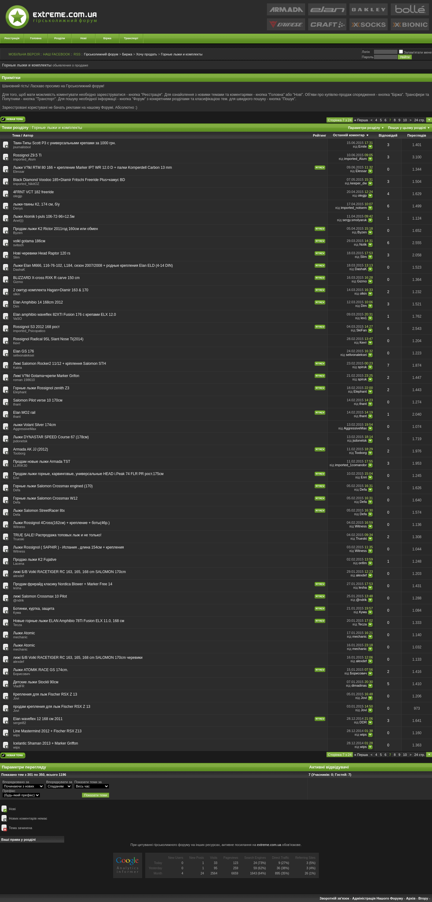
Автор (28, 135)
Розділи (59, 38)
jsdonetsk (20, 441)
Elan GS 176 (23, 351)
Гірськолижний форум (101, 54)
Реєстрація (12, 38)
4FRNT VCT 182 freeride (33, 192)
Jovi (16, 698)
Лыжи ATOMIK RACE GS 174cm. (40, 670)
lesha (17, 588)
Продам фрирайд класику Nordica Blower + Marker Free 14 (62, 584)
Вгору (423, 898)
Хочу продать (146, 54)
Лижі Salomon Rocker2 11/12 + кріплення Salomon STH (59, 363)
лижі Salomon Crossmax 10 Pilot (40, 596)
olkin (16, 294)
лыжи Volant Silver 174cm (34, 425)
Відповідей (388, 135)
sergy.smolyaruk (354, 220)
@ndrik (18, 600)
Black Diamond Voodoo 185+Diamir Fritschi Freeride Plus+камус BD (69, 180)
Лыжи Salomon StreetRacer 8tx (39, 510)
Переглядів (417, 135)
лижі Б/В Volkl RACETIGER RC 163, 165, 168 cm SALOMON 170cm (69, 572)
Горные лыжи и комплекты (181, 54)
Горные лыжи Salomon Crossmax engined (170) (53, 486)
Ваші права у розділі (18, 839)
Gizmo (18, 282)
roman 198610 (24, 380)
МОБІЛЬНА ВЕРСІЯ (24, 54)
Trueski (18, 539)
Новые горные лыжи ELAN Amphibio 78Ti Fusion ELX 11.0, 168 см (68, 621)
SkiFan (361, 330)
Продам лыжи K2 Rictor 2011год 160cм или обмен (55, 229)
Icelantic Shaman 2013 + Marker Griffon (45, 743)
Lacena (18, 563)
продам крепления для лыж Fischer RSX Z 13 (51, 706)
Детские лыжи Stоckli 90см (35, 682)
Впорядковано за (15, 782)
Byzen (18, 233)
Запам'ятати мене (415, 52)
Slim (16, 257)
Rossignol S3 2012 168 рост (36, 327)
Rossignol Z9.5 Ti (27, 155)
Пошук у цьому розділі (407, 128)
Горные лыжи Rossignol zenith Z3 (41, 388)
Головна (36, 38)
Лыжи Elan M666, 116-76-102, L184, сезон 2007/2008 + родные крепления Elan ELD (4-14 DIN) (93, 265)
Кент (16, 343)
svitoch (18, 245)
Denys (18, 208)
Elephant (19, 392)
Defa (16, 490)
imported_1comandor (351, 465)
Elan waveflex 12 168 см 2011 (38, 719)
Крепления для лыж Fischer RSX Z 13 (45, 694)
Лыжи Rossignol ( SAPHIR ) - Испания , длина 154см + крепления (68, 547)
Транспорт (131, 38)
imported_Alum (24, 159)
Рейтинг (319, 135)
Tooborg (19, 453)
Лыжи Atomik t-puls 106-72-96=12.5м (44, 216)
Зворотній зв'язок (334, 898)
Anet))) (18, 220)
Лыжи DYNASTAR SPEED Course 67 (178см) (51, 437)
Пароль (367, 57)
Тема (16, 135)
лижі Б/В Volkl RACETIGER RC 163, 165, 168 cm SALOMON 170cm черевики (77, 657)
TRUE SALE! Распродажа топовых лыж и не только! (57, 535)
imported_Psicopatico (29, 331)
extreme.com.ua (269, 845)
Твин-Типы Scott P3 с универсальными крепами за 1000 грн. (64, 143)
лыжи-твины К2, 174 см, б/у (36, 204)
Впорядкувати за (59, 782)
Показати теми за (88, 782)
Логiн (366, 52)
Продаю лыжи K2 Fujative (34, 559)
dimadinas (359, 685)
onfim (363, 563)
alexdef (18, 576)
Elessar (18, 171)
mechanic (20, 637)
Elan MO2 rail (24, 412)
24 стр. (419, 120)
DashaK (19, 269)
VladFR (18, 686)
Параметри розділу (364, 128)
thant (16, 404)
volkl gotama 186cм (29, 241)
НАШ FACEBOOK (56, 54)
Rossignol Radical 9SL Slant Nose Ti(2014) (48, 339)
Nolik (363, 244)
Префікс (8, 791)
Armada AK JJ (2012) (30, 449)
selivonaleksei (23, 355)
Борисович (21, 674)
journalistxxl (22, 147)
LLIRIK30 (20, 465)
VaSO (17, 318)
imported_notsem (354, 207)
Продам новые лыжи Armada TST (41, 461)
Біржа (107, 38)
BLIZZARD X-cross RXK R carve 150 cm (46, 278)
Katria (17, 367)
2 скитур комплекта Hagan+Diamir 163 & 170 (50, 290)
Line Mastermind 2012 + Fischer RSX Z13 (47, 731)
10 (405, 120)
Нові (83, 38)
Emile (362, 146)
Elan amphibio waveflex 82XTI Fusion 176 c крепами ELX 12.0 (64, 314)
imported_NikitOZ (26, 184)
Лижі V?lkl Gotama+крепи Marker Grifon (46, 376)
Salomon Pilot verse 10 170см (37, 400)
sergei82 (19, 723)
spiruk (362, 367)
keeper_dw (358, 183)
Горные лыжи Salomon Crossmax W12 (45, 498)
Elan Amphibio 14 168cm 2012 (38, 302)
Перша (361, 120)
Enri (16, 478)
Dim (16, 306)
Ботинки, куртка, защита (33, 608)
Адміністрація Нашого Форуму (377, 898)
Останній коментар (348, 135)
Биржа (127, 54)
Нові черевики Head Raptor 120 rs (41, 253)
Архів (410, 898)
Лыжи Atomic (24, 633)
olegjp (17, 196)
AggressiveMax (24, 429)
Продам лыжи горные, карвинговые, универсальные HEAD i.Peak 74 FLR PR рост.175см (88, 474)
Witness (19, 527)
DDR (363, 722)
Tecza (17, 625)
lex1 (363, 318)
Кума (17, 612)
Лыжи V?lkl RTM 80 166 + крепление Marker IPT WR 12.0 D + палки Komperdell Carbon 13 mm (92, 167)
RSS (77, 54)
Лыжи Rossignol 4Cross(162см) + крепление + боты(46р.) (61, 523)
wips (16, 735)
